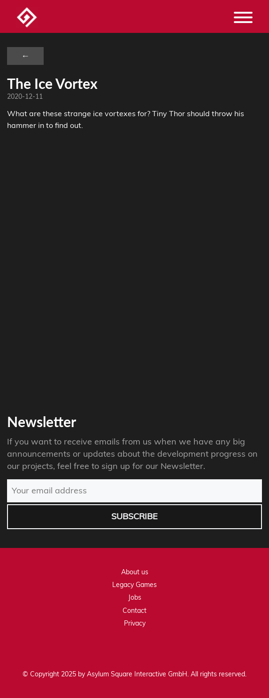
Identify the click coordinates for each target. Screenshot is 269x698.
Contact (134, 610)
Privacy (135, 623)
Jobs (134, 597)
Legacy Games (134, 584)
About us (134, 572)
